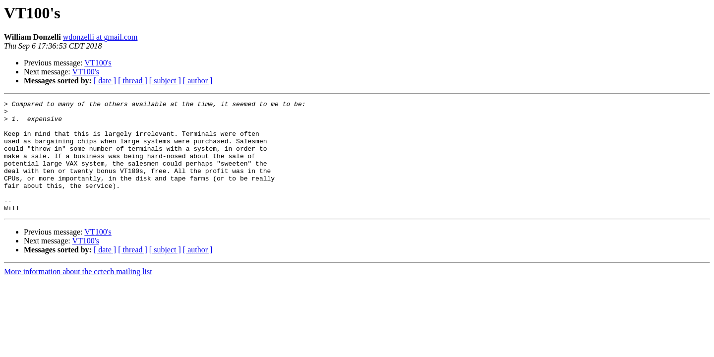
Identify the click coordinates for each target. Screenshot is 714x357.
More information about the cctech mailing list (78, 294)
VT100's (97, 63)
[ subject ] (165, 80)
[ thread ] (132, 80)
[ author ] (198, 80)
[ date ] (105, 80)
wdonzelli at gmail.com (100, 37)
